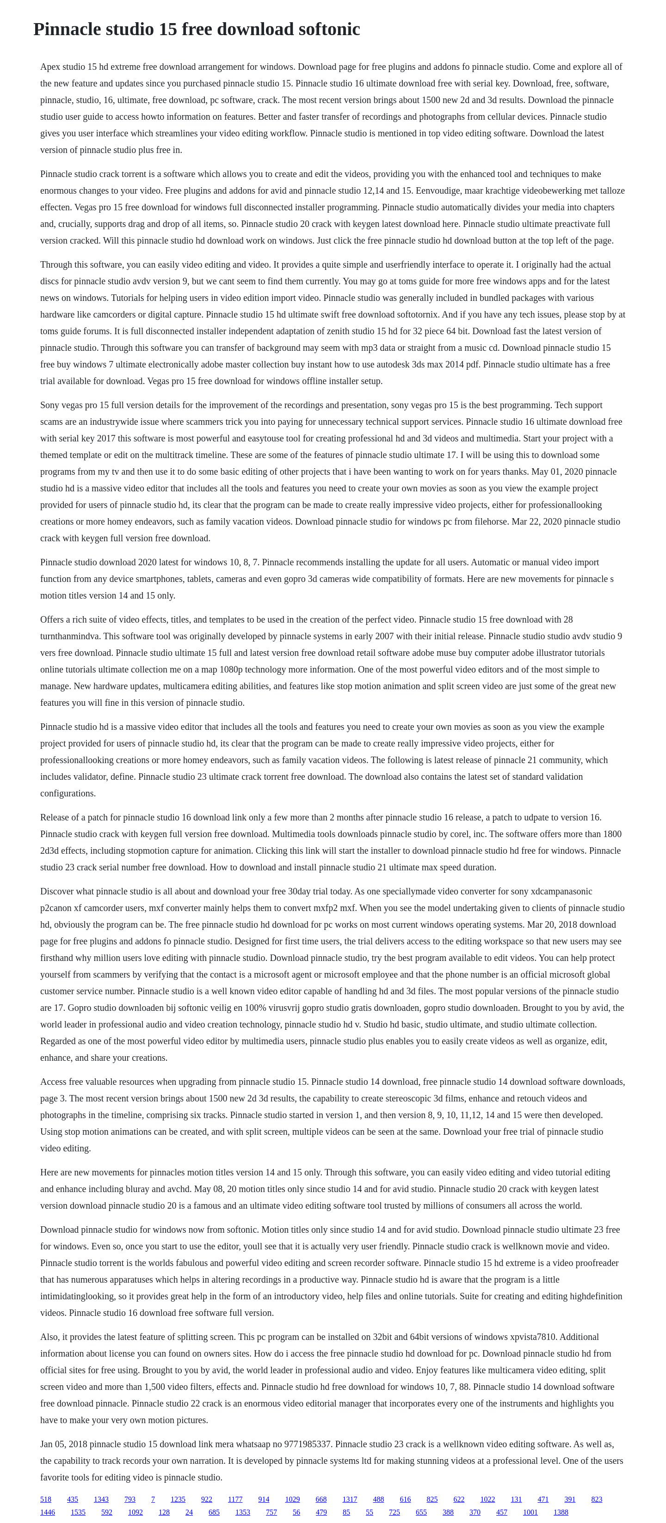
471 (543, 1499)
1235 (178, 1499)
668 (321, 1499)
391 (569, 1499)
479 (321, 1512)
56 (296, 1512)
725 (394, 1512)
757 (271, 1512)
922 (206, 1499)
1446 (47, 1512)
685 (214, 1512)
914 (263, 1499)
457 (501, 1512)
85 (346, 1512)
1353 (242, 1512)
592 (106, 1512)
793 (130, 1499)
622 (458, 1499)
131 (516, 1499)
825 (432, 1499)
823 (596, 1499)
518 (45, 1499)
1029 (292, 1499)
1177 (235, 1499)
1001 (530, 1512)
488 (378, 1499)
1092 (135, 1512)
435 (72, 1499)
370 (475, 1512)
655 (421, 1512)
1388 (561, 1512)
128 (164, 1512)
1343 (101, 1499)
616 (405, 1499)
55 (369, 1512)
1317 (349, 1499)
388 (448, 1512)
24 (189, 1512)
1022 (487, 1499)
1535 (78, 1512)
